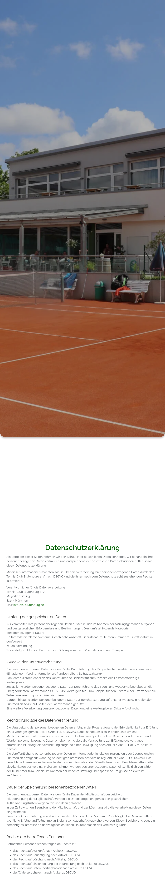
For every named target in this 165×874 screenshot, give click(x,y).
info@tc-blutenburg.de (28, 605)
